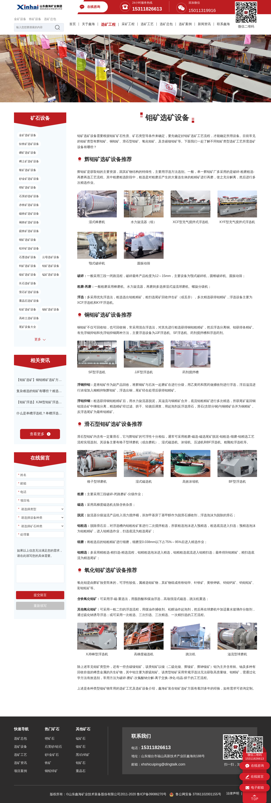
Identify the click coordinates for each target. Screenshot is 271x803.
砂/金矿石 (52, 754)
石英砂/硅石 (53, 746)
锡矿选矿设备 (50, 309)
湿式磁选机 (144, 481)
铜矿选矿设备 (27, 239)
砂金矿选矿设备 (29, 178)
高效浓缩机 (190, 481)
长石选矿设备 (27, 283)
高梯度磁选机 (143, 654)
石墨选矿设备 (27, 257)
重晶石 (81, 771)
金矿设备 (20, 19)
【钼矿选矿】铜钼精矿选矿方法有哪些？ (45, 380)
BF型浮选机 (237, 481)
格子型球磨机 (97, 481)
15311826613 (147, 9)
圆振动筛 (143, 263)
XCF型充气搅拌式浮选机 (190, 222)
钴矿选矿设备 (27, 309)
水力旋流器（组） (144, 222)
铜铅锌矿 (51, 771)
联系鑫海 (223, 24)
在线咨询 (254, 766)
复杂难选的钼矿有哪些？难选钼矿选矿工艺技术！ (52, 391)
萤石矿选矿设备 (29, 292)
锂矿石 (50, 738)
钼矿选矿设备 (50, 265)
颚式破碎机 (97, 263)
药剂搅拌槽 (190, 372)
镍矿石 (81, 746)
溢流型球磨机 (237, 654)
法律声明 (232, 793)
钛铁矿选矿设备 (29, 143)
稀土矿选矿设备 (29, 161)
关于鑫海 (88, 24)
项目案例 (20, 771)
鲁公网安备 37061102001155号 (195, 794)
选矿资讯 (20, 763)
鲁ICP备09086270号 (151, 794)
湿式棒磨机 (97, 222)
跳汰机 (190, 654)
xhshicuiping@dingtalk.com (163, 764)
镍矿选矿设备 (27, 274)
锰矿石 (81, 738)
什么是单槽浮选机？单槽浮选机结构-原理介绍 (49, 413)
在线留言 (254, 777)
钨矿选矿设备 (27, 265)
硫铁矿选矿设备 (29, 231)
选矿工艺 (147, 24)
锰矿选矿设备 (50, 274)
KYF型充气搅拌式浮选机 (237, 222)
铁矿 (48, 763)
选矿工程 (108, 24)
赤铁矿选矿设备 (29, 204)
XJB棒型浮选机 (97, 654)
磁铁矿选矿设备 (29, 213)
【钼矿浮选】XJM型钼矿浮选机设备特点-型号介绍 (52, 402)
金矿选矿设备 (27, 135)
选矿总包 (50, 19)
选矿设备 (20, 746)
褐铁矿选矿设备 (29, 222)
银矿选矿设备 (27, 170)
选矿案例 (185, 24)
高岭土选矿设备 (29, 318)
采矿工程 (128, 24)
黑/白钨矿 (83, 754)
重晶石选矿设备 (29, 300)
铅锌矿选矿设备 (29, 248)
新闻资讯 (204, 24)
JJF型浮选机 (144, 372)
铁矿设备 (35, 19)
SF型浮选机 (96, 372)
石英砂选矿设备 (29, 196)
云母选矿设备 (50, 257)
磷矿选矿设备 (27, 152)
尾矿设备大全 (27, 326)
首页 (72, 24)
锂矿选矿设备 (27, 187)
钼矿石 (81, 763)
